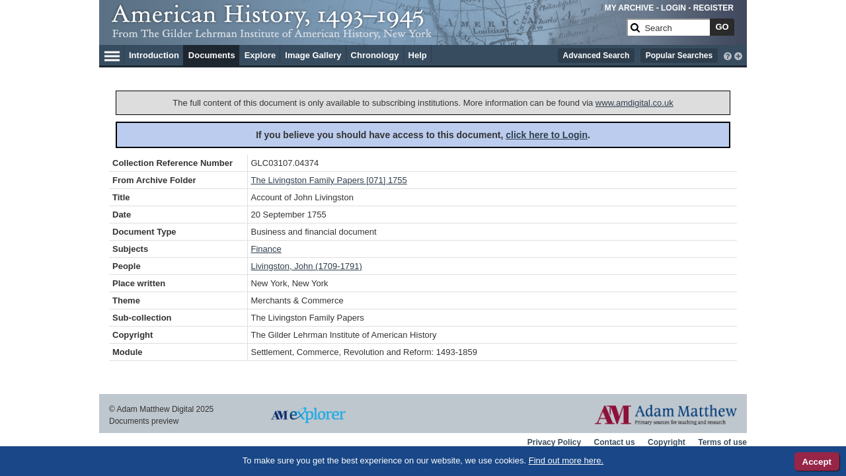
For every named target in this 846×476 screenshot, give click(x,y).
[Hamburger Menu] (112, 54)
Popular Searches (679, 55)
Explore (260, 55)
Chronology (375, 55)
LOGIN (673, 8)
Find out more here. (566, 460)
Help (417, 55)
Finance (266, 249)
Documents (211, 55)
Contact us (614, 442)
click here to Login (547, 135)
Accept (816, 462)
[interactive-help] (728, 55)
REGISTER (713, 8)
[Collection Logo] (366, 32)
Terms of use (722, 442)
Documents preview (143, 421)
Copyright (666, 442)
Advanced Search (596, 55)
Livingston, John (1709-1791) (306, 266)
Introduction (154, 55)
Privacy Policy (554, 442)
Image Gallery (313, 55)
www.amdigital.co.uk (634, 103)
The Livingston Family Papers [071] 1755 (329, 180)
